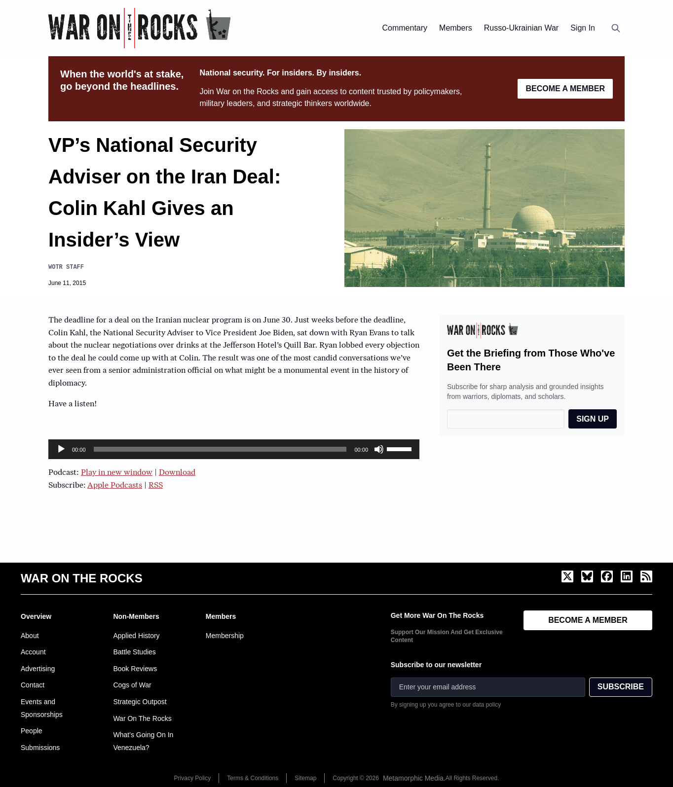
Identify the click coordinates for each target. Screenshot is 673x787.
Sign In (582, 28)
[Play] (61, 449)
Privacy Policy (192, 778)
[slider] (220, 449)
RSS (156, 486)
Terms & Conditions (252, 778)
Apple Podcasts (114, 486)
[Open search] (616, 28)
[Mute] (379, 449)
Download (177, 473)
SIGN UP (592, 419)
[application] (233, 449)
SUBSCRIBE (621, 686)
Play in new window (116, 473)
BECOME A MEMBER (565, 88)
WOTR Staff (66, 267)
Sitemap (305, 778)
